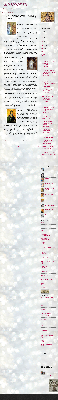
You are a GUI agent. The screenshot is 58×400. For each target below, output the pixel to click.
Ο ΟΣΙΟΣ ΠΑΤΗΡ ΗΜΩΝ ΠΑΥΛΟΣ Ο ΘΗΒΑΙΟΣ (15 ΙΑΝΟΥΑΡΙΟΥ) (47, 122)
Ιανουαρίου (44, 55)
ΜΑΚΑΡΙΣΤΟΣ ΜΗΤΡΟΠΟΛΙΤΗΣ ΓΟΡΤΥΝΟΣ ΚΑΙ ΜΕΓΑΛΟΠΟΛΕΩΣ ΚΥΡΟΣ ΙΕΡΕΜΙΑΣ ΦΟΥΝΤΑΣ (48, 328)
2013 (42, 160)
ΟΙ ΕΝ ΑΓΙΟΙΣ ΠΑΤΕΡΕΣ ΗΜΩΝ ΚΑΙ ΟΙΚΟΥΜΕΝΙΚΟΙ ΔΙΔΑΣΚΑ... (47, 68)
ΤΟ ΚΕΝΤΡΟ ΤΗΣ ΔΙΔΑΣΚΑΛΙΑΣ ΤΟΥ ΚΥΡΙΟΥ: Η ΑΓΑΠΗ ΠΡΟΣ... (47, 92)
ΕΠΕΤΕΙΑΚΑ (42, 243)
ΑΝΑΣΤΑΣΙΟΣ (43, 301)
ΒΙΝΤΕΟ (42, 231)
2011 (42, 163)
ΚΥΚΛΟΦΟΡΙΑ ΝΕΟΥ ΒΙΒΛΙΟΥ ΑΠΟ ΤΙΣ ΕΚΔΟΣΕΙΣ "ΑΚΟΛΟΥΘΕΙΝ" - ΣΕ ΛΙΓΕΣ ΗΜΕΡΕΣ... (50, 174)
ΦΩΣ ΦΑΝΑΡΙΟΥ (43, 348)
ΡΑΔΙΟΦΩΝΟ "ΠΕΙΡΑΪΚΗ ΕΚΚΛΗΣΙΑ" (46, 344)
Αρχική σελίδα (20, 146)
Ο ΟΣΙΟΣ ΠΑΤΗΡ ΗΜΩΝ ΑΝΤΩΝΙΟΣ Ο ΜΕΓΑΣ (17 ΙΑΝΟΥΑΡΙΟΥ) (48, 105)
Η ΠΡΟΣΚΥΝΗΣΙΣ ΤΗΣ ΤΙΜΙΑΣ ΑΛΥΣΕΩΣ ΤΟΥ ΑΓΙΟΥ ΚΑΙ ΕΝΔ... (48, 116)
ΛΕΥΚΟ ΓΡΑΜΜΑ (43, 256)
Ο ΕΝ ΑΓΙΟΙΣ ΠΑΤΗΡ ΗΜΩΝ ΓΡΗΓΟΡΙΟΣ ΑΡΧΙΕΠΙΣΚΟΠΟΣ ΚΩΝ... (48, 79)
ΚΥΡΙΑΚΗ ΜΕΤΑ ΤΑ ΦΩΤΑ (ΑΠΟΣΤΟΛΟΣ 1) (48, 137)
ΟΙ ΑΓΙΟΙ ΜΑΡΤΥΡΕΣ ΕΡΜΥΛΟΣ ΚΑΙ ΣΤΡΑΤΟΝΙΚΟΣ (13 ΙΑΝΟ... (47, 126)
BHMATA (42, 349)
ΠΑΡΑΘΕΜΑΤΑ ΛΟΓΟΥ (44, 340)
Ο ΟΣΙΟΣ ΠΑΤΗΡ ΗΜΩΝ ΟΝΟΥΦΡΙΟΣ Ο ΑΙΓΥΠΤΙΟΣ (49, 194)
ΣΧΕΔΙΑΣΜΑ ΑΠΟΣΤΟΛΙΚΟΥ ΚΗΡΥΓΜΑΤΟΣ (47, 278)
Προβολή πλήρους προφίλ (44, 376)
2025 (42, 31)
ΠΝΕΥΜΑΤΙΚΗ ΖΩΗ (43, 267)
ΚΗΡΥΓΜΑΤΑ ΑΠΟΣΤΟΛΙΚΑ (45, 253)
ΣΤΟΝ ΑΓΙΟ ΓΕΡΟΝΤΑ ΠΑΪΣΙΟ (46, 118)
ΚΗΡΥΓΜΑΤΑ (43, 252)
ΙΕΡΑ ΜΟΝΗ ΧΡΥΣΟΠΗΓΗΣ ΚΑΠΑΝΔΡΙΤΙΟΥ (47, 324)
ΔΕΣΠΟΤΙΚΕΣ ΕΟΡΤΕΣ (44, 234)
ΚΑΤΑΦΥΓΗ (42, 325)
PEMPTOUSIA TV (43, 350)
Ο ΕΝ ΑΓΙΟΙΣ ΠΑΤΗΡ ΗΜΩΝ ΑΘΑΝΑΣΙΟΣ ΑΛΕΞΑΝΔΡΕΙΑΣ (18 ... (48, 101)
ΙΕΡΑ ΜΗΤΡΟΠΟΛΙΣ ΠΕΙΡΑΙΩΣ (45, 320)
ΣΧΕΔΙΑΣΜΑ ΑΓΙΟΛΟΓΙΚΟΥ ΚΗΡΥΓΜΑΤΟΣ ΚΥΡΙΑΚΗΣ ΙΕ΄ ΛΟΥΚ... (48, 84)
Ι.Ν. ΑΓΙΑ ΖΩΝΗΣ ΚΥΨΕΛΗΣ (45, 316)
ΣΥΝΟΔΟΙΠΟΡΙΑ (43, 346)
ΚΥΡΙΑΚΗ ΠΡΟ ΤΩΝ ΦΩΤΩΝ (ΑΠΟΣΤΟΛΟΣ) (49, 154)
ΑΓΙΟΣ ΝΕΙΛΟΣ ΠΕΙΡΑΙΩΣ (44, 300)
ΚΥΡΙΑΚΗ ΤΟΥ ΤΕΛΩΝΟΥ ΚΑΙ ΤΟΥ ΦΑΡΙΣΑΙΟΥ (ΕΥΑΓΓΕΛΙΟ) (47, 66)
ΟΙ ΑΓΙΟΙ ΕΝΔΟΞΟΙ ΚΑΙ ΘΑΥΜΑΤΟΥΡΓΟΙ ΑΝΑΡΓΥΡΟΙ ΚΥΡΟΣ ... (48, 57)
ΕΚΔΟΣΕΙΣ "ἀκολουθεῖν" (44, 308)
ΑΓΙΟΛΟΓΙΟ (42, 222)
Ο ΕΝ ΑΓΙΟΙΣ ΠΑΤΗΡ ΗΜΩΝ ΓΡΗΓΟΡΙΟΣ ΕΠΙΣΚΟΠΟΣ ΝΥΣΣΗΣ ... (48, 132)
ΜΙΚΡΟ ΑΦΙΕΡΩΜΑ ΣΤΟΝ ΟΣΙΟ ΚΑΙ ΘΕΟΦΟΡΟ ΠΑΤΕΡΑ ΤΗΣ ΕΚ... (47, 103)
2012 (42, 161)
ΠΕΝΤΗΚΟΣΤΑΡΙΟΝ (44, 266)
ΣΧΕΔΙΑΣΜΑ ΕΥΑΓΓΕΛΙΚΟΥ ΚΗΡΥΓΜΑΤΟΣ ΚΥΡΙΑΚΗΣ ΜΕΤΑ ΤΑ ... (48, 134)
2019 (42, 40)
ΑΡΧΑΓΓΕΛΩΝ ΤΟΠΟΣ (44, 302)
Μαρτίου (43, 52)
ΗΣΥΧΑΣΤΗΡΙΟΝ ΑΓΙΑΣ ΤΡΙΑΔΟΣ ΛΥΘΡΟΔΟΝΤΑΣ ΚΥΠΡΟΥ (46, 314)
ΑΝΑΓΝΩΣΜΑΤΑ (43, 225)
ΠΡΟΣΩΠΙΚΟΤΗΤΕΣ (44, 271)
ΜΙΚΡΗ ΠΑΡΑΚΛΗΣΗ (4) (48, 178)
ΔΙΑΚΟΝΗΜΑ (43, 305)
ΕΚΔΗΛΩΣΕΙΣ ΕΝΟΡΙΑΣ (44, 238)
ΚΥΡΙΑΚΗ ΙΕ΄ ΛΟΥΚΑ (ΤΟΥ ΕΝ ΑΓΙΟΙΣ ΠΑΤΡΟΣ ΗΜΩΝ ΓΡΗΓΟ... (48, 86)
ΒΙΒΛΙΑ (42, 230)
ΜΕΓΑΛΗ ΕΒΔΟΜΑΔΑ (44, 258)
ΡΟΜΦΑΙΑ (42, 345)
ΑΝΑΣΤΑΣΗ (42, 226)
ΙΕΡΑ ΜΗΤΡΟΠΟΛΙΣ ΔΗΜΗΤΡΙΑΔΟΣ (46, 318)
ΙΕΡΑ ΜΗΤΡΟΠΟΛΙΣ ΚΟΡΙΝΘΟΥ (45, 319)
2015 (42, 44)
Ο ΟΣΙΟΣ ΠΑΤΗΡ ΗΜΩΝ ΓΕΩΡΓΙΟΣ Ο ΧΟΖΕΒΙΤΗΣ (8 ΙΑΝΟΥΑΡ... (48, 143)
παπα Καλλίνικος (43, 337)
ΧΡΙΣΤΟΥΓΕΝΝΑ (43, 287)
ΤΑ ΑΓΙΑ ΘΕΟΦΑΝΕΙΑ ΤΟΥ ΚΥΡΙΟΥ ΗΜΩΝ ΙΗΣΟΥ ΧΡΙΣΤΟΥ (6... (48, 150)
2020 (42, 38)
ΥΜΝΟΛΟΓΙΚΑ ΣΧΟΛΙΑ (44, 284)
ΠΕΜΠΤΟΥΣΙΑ (43, 341)
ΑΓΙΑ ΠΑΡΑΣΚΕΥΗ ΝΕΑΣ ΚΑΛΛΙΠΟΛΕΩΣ (47, 297)
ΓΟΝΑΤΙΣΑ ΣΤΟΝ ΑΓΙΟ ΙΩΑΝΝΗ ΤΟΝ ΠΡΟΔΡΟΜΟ (49, 189)
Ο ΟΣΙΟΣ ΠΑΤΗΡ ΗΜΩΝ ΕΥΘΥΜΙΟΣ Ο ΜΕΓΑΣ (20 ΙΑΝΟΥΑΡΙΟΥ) (48, 99)
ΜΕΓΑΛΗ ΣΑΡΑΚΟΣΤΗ (44, 260)
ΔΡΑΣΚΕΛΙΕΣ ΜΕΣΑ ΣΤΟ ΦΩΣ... (45, 235)
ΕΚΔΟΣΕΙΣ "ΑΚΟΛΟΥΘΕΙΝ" (45, 239)
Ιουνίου (43, 48)
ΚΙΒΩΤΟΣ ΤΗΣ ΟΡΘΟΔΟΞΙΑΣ (45, 326)
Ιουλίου (43, 47)
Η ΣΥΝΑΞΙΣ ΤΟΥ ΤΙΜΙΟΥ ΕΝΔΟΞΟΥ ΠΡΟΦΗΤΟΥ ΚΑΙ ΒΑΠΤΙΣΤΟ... (47, 147)
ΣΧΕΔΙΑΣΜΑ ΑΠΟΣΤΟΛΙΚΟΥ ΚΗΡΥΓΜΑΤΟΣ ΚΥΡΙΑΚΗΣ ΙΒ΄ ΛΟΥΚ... (48, 108)
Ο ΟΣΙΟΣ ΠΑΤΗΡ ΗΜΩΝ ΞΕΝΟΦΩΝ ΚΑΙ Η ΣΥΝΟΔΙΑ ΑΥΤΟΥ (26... (48, 77)
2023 (42, 34)
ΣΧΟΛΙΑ (42, 280)
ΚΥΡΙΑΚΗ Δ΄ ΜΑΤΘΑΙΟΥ (48, 214)
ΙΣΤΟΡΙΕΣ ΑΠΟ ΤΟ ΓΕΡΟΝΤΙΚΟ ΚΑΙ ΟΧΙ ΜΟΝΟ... (48, 248)
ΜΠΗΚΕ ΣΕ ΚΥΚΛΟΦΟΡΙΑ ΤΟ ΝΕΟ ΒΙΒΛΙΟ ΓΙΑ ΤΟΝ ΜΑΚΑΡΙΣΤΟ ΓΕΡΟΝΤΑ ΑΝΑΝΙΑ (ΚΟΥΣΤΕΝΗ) (50, 205)
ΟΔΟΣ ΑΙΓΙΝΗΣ (43, 331)
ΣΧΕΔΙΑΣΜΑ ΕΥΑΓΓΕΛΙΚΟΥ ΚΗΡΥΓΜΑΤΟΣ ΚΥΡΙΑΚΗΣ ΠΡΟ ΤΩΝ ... (48, 153)
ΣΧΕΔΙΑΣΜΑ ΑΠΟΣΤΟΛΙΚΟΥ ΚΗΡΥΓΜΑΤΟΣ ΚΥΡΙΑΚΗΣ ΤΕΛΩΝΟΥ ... (48, 59)
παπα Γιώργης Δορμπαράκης (46, 375)
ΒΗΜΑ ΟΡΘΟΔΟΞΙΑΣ (44, 304)
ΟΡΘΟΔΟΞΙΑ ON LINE (44, 334)
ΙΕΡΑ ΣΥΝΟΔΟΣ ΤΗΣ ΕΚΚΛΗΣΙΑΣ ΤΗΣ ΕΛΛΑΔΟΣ (48, 247)
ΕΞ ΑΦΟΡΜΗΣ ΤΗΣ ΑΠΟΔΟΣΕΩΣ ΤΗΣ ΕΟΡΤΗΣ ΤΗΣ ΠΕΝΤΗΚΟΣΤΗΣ (50, 199)
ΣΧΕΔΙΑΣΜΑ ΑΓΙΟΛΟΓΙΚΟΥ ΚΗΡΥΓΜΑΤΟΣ (47, 276)
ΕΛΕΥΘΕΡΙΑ (42, 310)
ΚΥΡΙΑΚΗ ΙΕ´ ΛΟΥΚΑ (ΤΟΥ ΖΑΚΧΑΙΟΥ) (48, 88)
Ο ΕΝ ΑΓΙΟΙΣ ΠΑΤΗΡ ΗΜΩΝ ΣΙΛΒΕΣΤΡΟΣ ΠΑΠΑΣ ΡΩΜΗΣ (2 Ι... (48, 156)
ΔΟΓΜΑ (42, 306)
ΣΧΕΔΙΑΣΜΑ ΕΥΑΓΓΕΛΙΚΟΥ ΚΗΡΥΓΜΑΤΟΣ (47, 279)
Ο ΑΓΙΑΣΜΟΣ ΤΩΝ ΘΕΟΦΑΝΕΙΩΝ (47, 148)
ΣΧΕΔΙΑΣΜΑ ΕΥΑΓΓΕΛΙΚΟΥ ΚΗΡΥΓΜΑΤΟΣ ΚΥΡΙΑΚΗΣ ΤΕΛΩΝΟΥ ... (48, 62)
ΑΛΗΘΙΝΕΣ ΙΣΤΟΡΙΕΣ (44, 223)
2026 (42, 30)
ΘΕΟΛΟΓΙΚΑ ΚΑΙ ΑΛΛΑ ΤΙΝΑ (45, 315)
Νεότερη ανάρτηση (6, 146)
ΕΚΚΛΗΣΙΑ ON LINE (44, 309)
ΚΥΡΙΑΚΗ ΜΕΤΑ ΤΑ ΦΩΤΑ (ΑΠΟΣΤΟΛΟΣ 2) (48, 136)
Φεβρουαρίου (44, 54)
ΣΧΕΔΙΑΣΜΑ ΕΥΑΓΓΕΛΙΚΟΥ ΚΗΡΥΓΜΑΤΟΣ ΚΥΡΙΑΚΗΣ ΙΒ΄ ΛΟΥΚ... (48, 112)
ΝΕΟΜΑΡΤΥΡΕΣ (43, 263)
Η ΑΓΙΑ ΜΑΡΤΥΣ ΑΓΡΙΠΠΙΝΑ (49, 209)
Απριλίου (43, 51)
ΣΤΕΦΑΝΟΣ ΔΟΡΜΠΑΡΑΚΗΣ (45, 275)
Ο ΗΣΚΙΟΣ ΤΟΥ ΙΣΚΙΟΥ (44, 330)
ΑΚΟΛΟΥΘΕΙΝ (14, 5)
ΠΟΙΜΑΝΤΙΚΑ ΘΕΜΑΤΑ (44, 270)
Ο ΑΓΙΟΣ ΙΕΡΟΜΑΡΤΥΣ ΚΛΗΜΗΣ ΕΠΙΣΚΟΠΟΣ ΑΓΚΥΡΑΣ (47, 90)
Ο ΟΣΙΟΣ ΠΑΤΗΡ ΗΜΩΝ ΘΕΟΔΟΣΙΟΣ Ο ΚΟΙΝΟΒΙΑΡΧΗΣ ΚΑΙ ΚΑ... (48, 130)
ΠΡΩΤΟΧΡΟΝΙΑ (43, 272)
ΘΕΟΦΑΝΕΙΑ (43, 246)
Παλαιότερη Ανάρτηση (34, 146)
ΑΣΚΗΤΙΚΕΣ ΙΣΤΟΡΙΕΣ (44, 229)
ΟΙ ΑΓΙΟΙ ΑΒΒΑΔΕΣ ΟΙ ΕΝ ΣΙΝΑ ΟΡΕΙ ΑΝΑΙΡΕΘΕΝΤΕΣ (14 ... (47, 124)
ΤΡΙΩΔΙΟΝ (42, 283)
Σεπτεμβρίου (44, 45)
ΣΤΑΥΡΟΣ (42, 274)
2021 (42, 37)
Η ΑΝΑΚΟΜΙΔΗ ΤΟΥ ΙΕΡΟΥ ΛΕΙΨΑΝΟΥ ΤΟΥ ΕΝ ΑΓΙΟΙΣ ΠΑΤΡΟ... (49, 75)
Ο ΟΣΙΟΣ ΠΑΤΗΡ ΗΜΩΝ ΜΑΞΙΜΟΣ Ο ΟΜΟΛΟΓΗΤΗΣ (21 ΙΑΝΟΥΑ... (48, 96)
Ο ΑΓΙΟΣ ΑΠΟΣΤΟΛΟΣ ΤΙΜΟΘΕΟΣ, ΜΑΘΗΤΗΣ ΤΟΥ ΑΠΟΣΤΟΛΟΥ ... (47, 94)
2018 (42, 41)
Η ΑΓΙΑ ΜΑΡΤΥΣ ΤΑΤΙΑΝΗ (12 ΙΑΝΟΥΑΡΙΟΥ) (49, 128)
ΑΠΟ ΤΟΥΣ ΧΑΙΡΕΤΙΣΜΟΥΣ (45, 227)
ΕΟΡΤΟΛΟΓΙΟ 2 (8, 142)
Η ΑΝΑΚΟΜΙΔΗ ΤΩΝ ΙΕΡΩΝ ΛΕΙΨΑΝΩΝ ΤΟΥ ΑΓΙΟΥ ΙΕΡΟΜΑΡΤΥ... (48, 70)
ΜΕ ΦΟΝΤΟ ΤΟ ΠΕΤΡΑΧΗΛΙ (45, 257)
